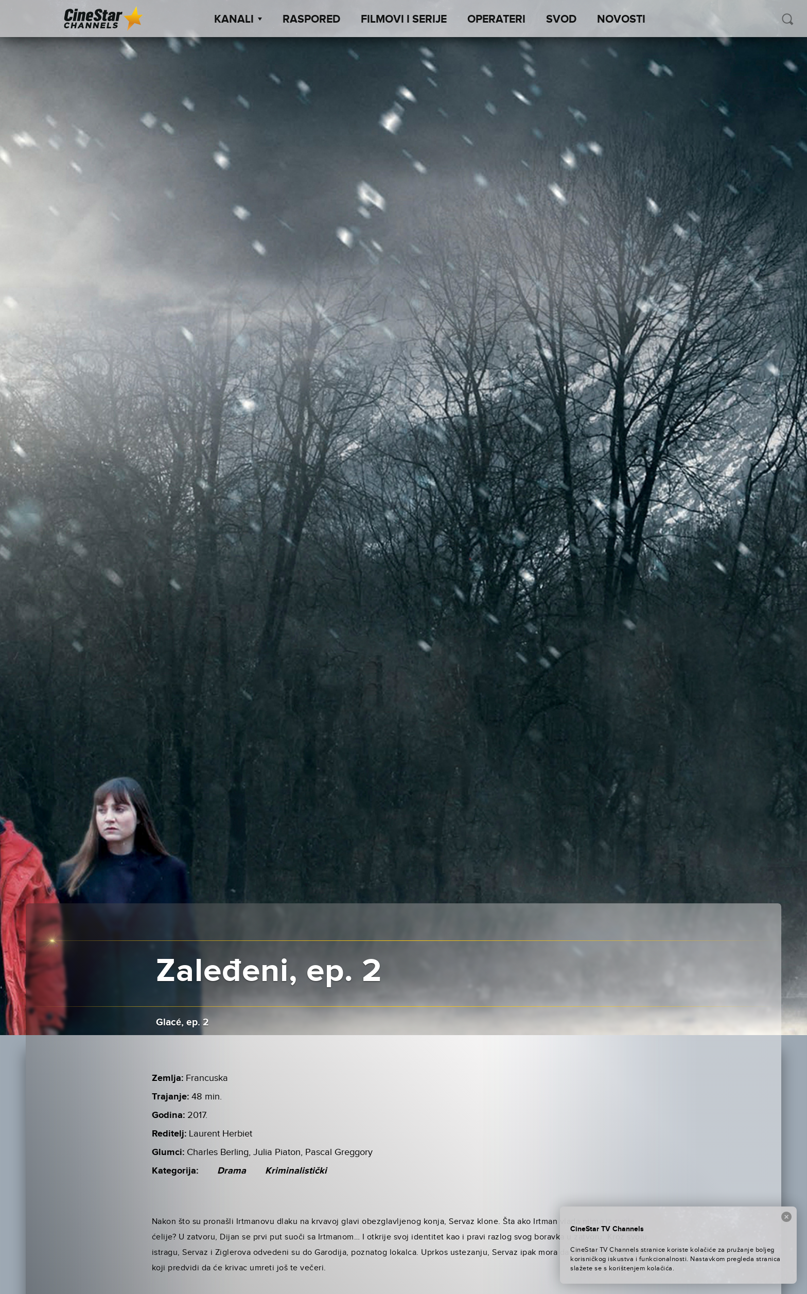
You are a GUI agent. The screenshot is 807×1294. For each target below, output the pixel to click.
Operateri (496, 19)
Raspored (311, 19)
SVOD (561, 19)
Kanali (238, 19)
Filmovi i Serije (404, 19)
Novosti (621, 19)
